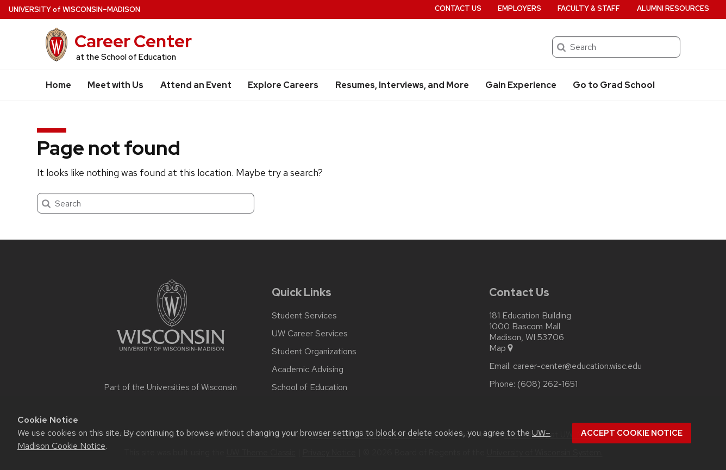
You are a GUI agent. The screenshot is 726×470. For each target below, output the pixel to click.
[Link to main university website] (170, 353)
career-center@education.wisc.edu (577, 366)
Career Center (133, 41)
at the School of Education (126, 57)
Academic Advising (307, 369)
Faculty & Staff (589, 8)
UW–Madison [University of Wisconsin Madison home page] (74, 9)
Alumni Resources (673, 8)
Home (58, 85)
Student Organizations (314, 351)
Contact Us (458, 8)
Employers (519, 8)
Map (502, 348)
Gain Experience (520, 85)
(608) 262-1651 (547, 384)
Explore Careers (283, 85)
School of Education (309, 387)
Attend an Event (195, 85)
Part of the (170, 387)
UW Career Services (310, 333)
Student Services (304, 315)
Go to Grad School (614, 85)
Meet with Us (115, 85)
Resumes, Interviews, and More (402, 85)
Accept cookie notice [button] (632, 433)
